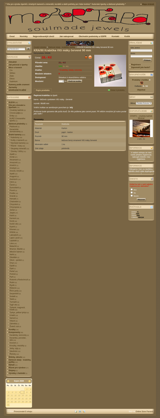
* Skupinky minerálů (19, 148)
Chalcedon (15, 201)
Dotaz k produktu (116, 90)
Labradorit (15, 235)
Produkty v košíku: (141, 80)
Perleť (14, 271)
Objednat (141, 90)
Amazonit (15, 162)
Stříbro (12, 73)
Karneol (14, 218)
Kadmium (14, 81)
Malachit (14, 246)
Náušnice (15, 351)
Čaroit (13, 185)
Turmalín (14, 302)
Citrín (13, 182)
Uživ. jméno (135, 48)
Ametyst (14, 168)
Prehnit (14, 274)
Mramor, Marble (17, 249)
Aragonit (14, 176)
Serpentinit (15, 294)
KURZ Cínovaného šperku (17, 119)
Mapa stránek (148, 4)
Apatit (13, 154)
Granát (14, 196)
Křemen (14, 229)
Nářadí (13, 365)
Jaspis (14, 213)
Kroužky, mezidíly (18, 346)
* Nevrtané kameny (19, 143)
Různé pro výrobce (18, 368)
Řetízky (14, 354)
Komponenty (16, 332)
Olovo (12, 79)
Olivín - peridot (17, 260)
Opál (13, 268)
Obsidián (14, 257)
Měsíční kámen (17, 252)
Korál (13, 221)
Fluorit (13, 190)
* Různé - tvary (17, 146)
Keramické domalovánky (16, 130)
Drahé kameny (17, 135)
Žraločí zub (15, 326)
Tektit (13, 299)
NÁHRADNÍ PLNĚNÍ (17, 90)
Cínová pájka (16, 113)
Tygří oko (14, 305)
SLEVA (13, 102)
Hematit (14, 199)
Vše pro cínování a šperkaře (17, 106)
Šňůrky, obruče (17, 357)
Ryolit (13, 285)
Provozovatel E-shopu (23, 411)
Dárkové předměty (18, 124)
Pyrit (13, 277)
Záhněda (14, 324)
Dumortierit (15, 188)
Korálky (13, 329)
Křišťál (14, 232)
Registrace (136, 65)
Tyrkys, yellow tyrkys (19, 312)
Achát (13, 157)
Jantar (13, 210)
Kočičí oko (15, 224)
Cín (11, 70)
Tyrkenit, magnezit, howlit (17, 308)
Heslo (132, 53)
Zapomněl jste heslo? (140, 67)
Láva (13, 243)
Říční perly (15, 291)
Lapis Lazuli (16, 238)
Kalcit (13, 215)
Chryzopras (15, 207)
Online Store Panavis (144, 411)
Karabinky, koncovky (19, 335)
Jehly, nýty (15, 348)
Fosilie (14, 193)
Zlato (12, 76)
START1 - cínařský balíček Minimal (141, 117)
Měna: (133, 103)
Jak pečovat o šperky (18, 65)
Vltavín (14, 321)
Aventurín (15, 179)
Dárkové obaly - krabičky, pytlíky (20, 361)
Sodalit (14, 296)
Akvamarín (15, 160)
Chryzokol (15, 204)
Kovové (14, 343)
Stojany (13, 370)
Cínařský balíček (18, 110)
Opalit (13, 266)
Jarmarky (13, 87)
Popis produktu (43, 90)
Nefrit (13, 254)
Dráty (13, 116)
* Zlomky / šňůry (18, 151)
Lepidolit (14, 241)
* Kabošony (16, 137)
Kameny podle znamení (19, 85)
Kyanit (13, 227)
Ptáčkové (14, 126)
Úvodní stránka (40, 47)
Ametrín (14, 165)
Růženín (15, 288)
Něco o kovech (15, 67)
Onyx (13, 263)
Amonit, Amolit (17, 171)
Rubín (13, 282)
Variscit (14, 318)
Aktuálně (13, 62)
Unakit (14, 315)
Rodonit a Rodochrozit (20, 280)
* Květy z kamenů (18, 140)
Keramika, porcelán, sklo (18, 339)
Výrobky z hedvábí (18, 373)
